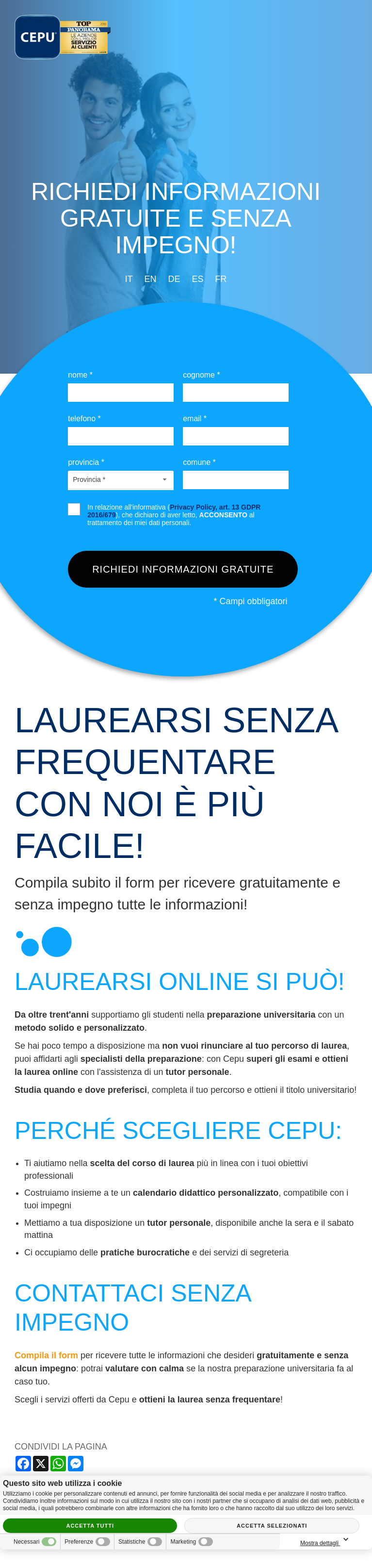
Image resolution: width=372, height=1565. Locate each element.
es (197, 279)
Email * (195, 418)
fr (220, 279)
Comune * (199, 462)
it (129, 279)
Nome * (80, 375)
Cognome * (201, 375)
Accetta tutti (90, 1526)
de (174, 279)
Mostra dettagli (326, 1540)
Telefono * (84, 418)
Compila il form (46, 1355)
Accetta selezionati (272, 1526)
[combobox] (121, 479)
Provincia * (86, 462)
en (151, 279)
